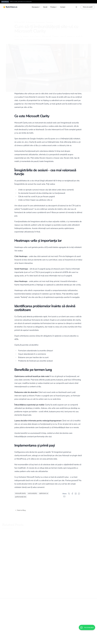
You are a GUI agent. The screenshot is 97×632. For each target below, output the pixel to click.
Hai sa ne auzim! (87, 7)
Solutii (45, 7)
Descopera (36, 7)
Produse (53, 7)
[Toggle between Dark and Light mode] (76, 7)
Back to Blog (20, 510)
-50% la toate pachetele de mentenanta (21, 2)
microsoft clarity (20, 493)
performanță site (20, 497)
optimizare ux (43, 493)
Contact (62, 7)
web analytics (32, 493)
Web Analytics (40, 19)
